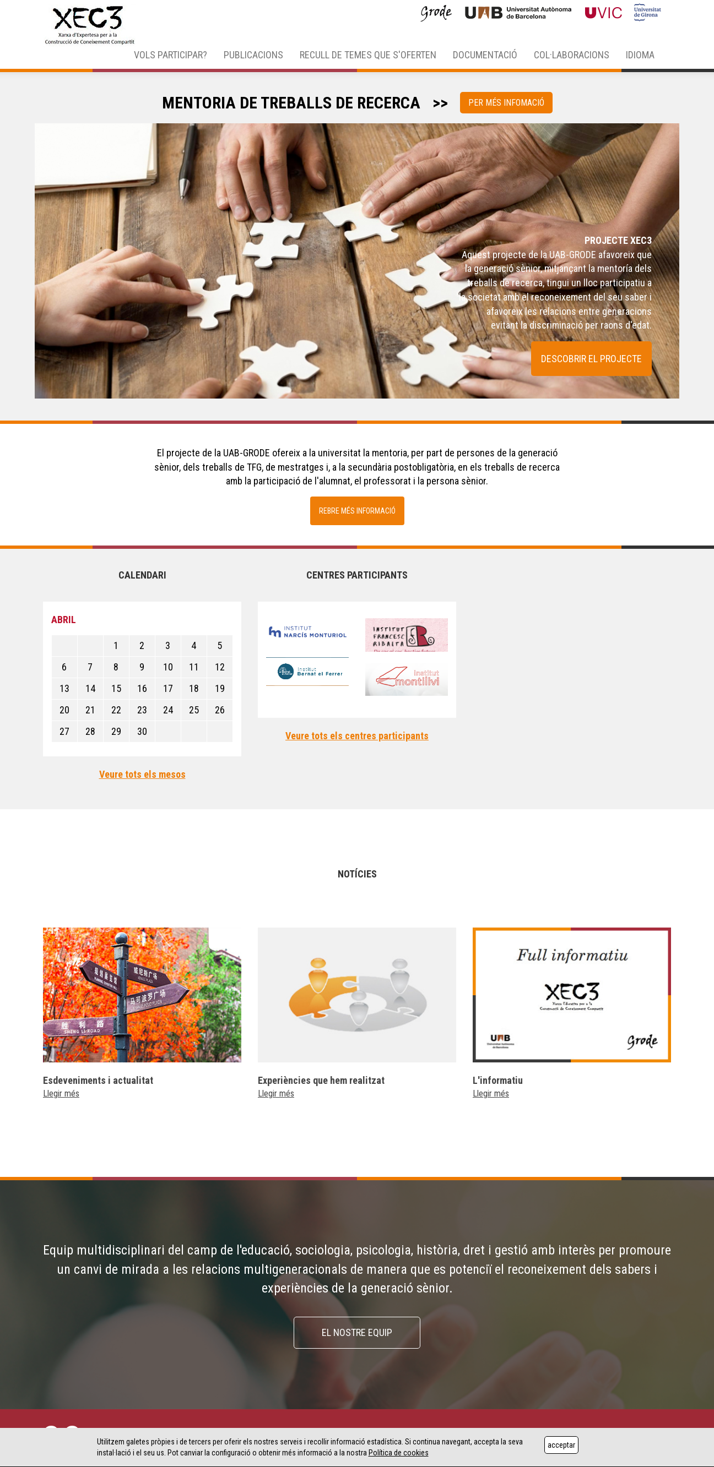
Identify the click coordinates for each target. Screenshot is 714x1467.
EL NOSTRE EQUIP (357, 1332)
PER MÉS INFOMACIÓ (506, 102)
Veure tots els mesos (142, 774)
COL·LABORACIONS (571, 55)
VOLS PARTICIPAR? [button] (170, 55)
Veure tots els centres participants (357, 735)
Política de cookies (399, 1452)
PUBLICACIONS (253, 55)
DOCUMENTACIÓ (485, 55)
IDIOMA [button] (640, 55)
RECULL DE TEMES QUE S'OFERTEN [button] (368, 55)
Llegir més (61, 1093)
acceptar (561, 1445)
